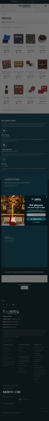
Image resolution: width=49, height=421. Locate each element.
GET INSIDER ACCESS (36, 219)
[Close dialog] (46, 197)
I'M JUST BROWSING (36, 222)
